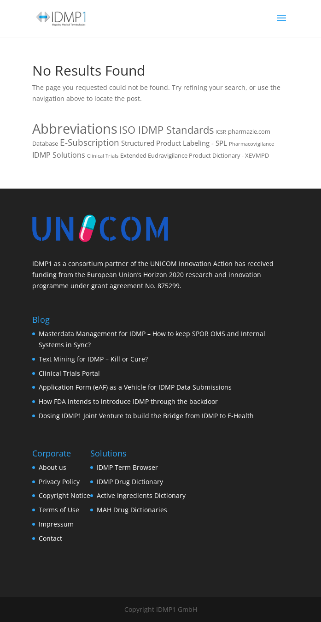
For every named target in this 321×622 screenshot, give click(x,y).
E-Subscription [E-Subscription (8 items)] (89, 142)
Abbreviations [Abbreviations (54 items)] (74, 128)
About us (52, 467)
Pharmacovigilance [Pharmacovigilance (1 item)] (251, 144)
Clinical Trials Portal (69, 373)
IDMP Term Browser (127, 467)
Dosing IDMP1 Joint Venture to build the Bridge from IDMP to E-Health (146, 415)
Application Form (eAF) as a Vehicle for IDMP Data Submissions (135, 387)
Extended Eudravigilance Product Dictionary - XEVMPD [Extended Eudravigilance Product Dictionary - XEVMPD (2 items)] (194, 155)
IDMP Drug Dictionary (130, 481)
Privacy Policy (59, 481)
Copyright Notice (64, 495)
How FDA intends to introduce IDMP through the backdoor (128, 401)
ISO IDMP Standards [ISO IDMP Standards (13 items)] (166, 129)
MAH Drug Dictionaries (132, 509)
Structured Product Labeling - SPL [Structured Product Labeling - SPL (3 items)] (174, 143)
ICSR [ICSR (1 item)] (221, 132)
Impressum (56, 524)
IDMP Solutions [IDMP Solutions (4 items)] (58, 155)
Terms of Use (59, 509)
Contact (50, 538)
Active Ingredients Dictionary (141, 495)
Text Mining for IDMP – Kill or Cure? (93, 359)
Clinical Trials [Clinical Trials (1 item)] (102, 156)
